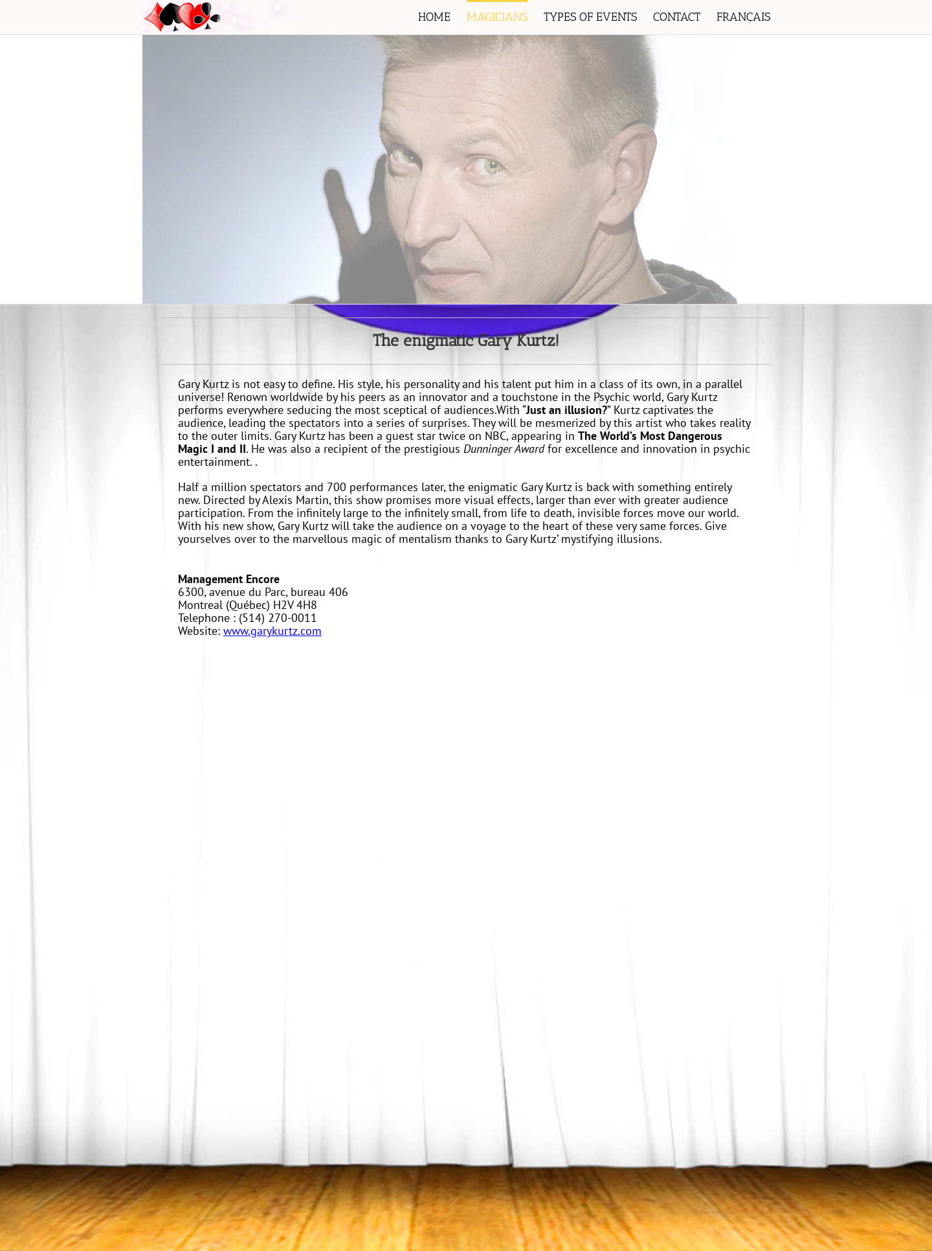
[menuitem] (442, 17)
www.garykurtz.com (272, 630)
